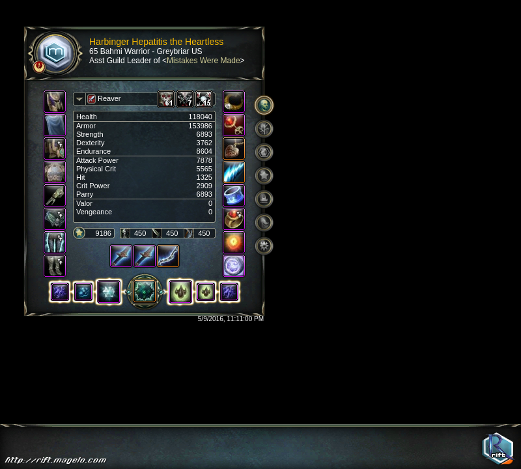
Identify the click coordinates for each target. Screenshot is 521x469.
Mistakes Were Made (203, 60)
